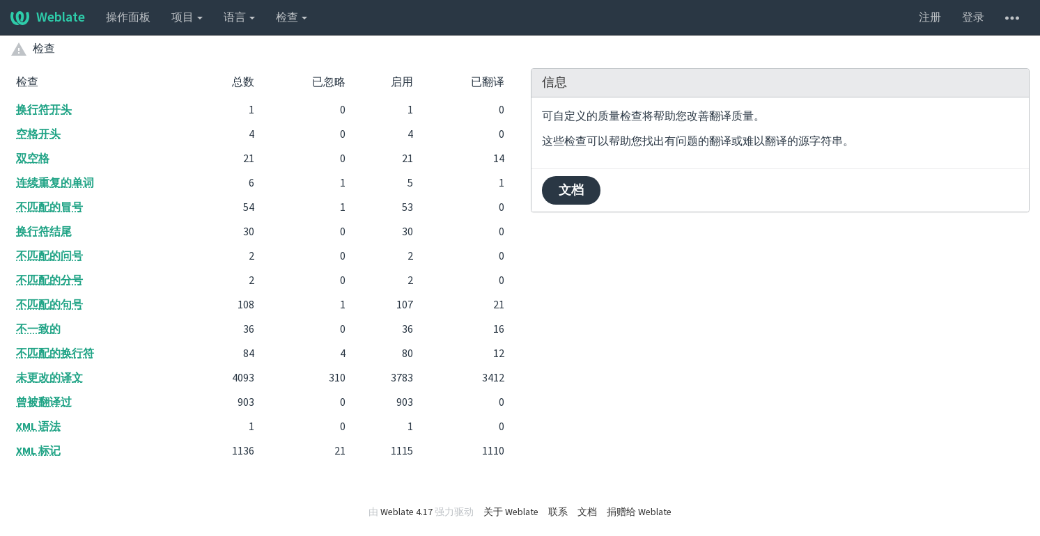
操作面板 (128, 17)
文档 (571, 190)
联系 (558, 512)
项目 (187, 17)
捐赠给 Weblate (639, 512)
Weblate (47, 17)
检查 (291, 17)
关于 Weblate (510, 512)
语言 (239, 17)
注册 (930, 17)
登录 (973, 17)
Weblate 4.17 (406, 512)
